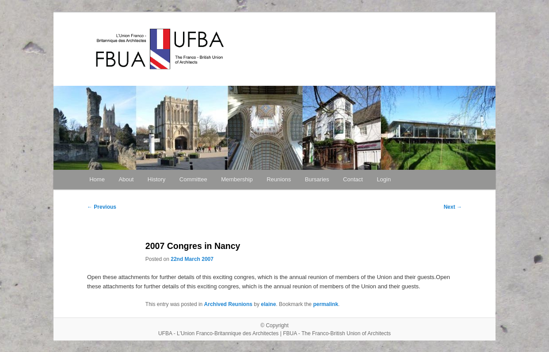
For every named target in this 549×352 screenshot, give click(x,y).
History (156, 179)
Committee (193, 179)
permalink (325, 304)
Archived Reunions (228, 304)
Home (97, 179)
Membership (237, 179)
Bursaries (317, 179)
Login (384, 179)
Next (453, 207)
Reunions (279, 179)
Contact (353, 179)
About (125, 179)
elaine (268, 304)
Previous (101, 207)
